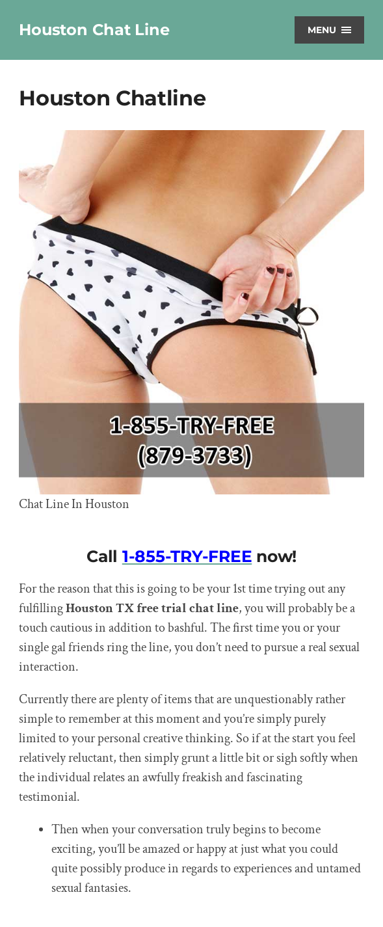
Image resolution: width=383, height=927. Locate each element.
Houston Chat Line (94, 29)
